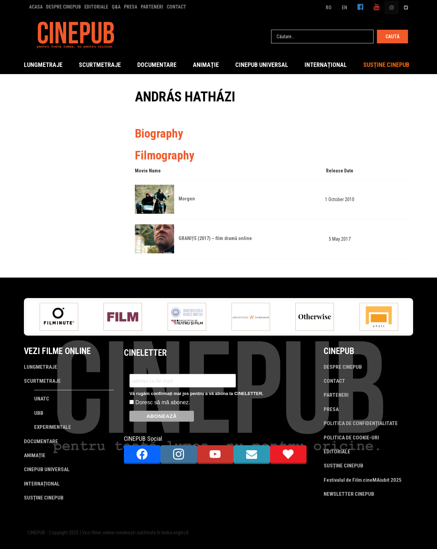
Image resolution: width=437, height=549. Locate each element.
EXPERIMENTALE (52, 427)
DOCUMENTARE (157, 64)
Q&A (116, 7)
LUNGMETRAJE (43, 64)
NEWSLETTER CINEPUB (349, 494)
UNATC (41, 399)
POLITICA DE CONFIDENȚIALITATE (361, 423)
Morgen (187, 198)
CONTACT (176, 7)
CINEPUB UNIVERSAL (261, 64)
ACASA (36, 7)
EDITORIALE (96, 7)
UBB (38, 413)
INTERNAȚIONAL (326, 64)
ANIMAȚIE (206, 64)
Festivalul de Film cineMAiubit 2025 (362, 480)
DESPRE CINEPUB (63, 7)
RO (329, 7)
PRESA (130, 7)
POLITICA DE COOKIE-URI (351, 438)
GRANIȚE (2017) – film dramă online (215, 238)
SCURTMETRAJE (100, 64)
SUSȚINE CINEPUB (386, 64)
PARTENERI (152, 7)
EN (344, 7)
